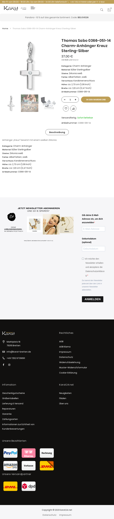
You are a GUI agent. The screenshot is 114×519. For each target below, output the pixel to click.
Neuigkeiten (65, 393)
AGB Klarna (65, 346)
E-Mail (100, 2)
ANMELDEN (93, 299)
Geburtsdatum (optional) (89, 240)
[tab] (57, 132)
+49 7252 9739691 (77, 2)
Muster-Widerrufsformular (73, 367)
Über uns (63, 403)
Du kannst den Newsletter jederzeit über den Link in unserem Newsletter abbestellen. (92, 285)
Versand (75, 60)
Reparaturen (8, 408)
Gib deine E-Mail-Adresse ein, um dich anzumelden (92, 219)
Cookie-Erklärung (68, 372)
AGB (61, 341)
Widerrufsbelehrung (69, 362)
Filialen (62, 398)
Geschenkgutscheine (13, 393)
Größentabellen (10, 398)
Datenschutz (66, 357)
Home (5, 28)
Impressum (65, 351)
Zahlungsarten (10, 419)
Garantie (7, 413)
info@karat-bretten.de (19, 351)
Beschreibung (57, 132)
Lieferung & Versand (12, 403)
